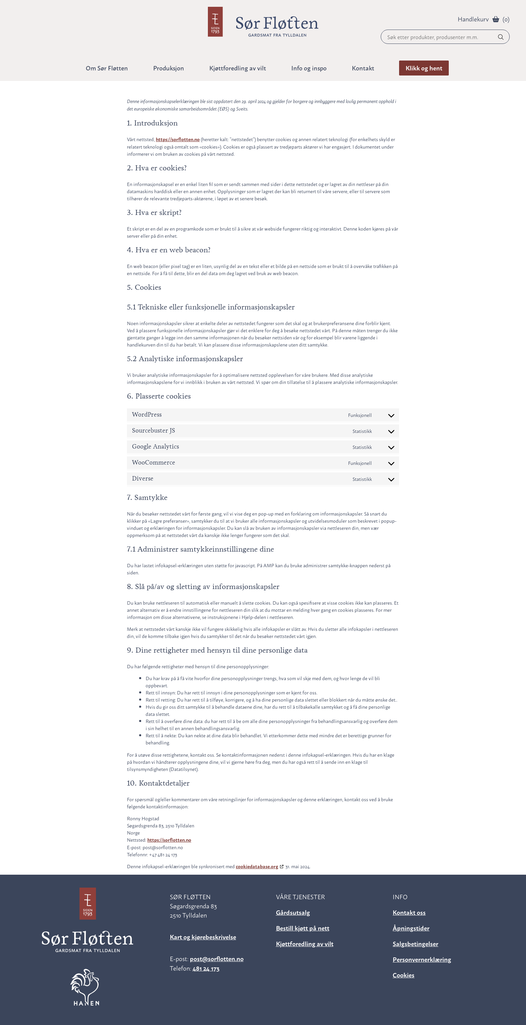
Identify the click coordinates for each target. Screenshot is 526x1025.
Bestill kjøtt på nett (302, 927)
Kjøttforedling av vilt (304, 943)
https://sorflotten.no (178, 139)
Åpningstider (411, 927)
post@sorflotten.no (217, 958)
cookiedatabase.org (257, 866)
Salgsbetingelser (415, 943)
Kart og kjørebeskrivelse (203, 936)
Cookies (403, 974)
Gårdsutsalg (293, 912)
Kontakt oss (409, 912)
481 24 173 (206, 968)
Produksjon (168, 67)
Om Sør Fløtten (107, 67)
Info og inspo (309, 67)
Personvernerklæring (422, 959)
